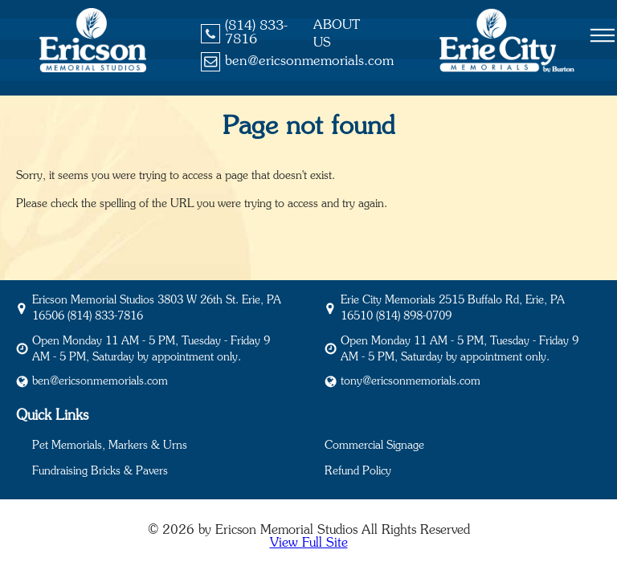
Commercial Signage (374, 445)
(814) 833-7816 (256, 33)
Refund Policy (358, 471)
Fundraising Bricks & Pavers (100, 471)
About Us (336, 33)
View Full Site (309, 542)
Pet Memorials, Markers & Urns (109, 445)
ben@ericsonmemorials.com (309, 61)
